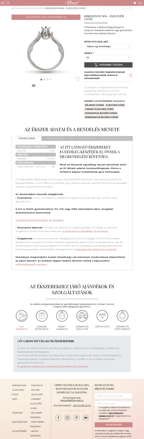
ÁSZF (13, 396)
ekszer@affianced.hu (72, 400)
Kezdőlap (17, 8)
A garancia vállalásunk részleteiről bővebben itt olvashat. (53, 366)
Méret (89, 53)
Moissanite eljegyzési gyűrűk (101, 113)
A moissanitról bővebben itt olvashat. (86, 231)
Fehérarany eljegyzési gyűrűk (101, 117)
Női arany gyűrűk (94, 105)
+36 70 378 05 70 (81, 405)
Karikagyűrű (18, 385)
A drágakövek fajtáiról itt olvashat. (96, 249)
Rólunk (34, 389)
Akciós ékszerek (39, 424)
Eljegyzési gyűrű (34, 8)
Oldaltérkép (18, 424)
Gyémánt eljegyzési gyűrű (99, 109)
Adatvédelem (18, 416)
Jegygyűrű (36, 393)
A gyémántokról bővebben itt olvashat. (40, 220)
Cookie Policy (38, 428)
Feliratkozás (113, 424)
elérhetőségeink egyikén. (32, 264)
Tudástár (16, 408)
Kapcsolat (36, 385)
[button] (41, 80)
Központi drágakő (96, 41)
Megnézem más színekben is (46, 17)
